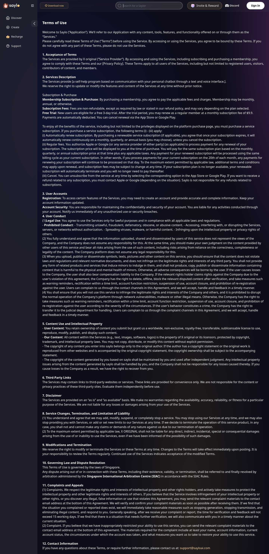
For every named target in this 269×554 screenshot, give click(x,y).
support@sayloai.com (195, 548)
